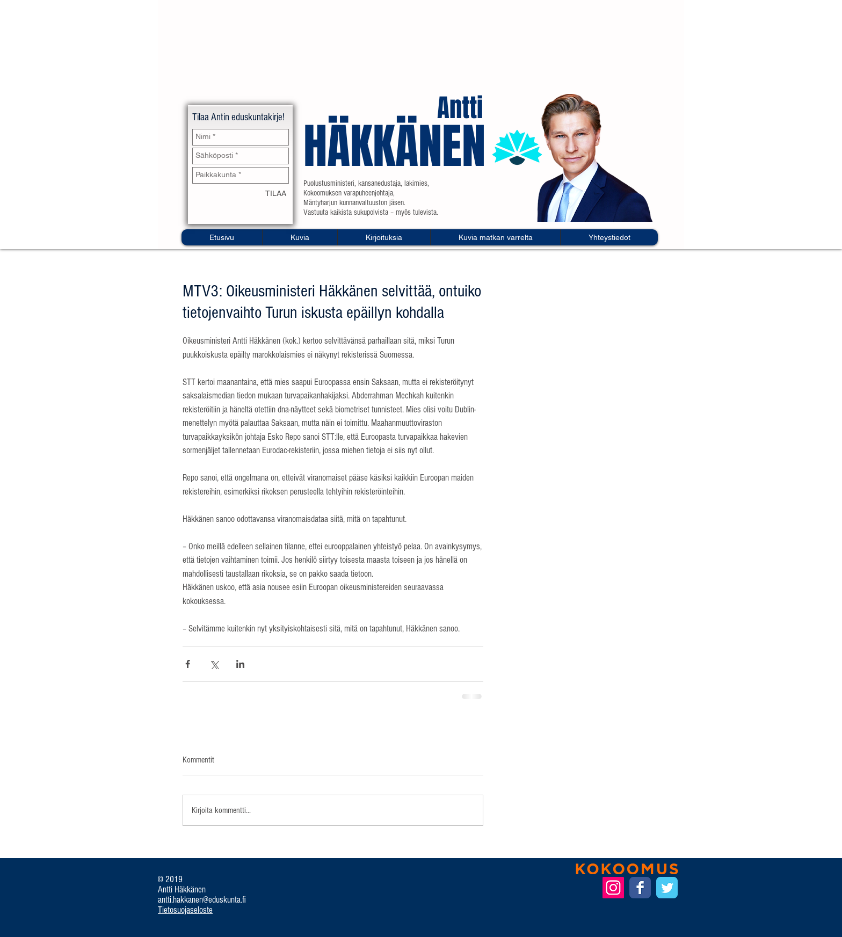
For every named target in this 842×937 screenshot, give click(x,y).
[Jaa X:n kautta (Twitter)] (214, 664)
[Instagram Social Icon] (613, 887)
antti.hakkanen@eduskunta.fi (202, 900)
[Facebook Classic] (640, 887)
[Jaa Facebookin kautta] (188, 664)
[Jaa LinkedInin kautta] (240, 664)
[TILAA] (276, 194)
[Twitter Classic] (667, 887)
